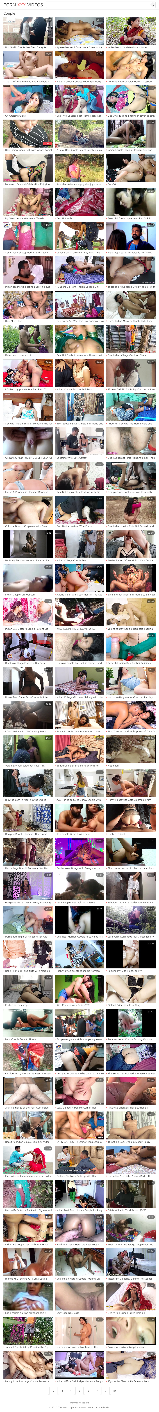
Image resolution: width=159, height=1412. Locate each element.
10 (114, 1390)
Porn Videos (23, 4)
